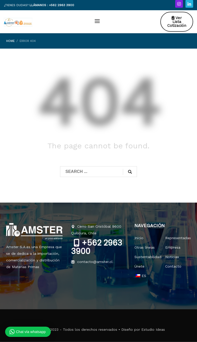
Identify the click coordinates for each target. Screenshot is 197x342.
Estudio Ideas (153, 329)
